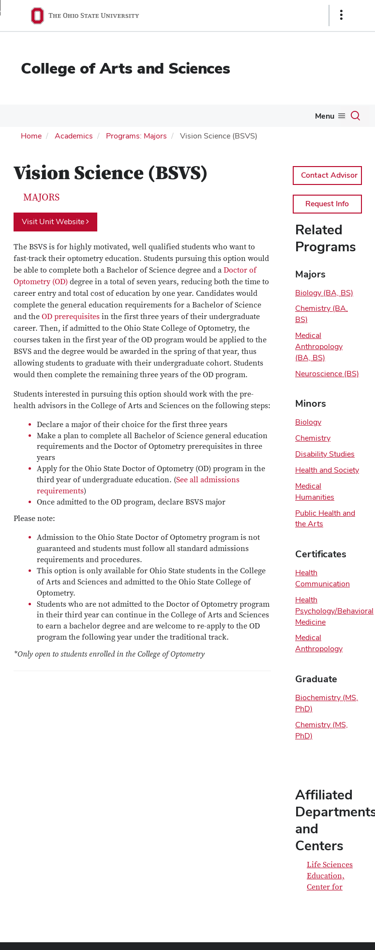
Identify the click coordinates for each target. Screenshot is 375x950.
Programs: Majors (136, 136)
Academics (74, 136)
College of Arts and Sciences (125, 68)
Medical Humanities (314, 491)
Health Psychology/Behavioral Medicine (334, 611)
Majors (41, 197)
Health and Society (327, 470)
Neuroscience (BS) (327, 373)
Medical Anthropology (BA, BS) (319, 346)
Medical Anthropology (319, 643)
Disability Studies (325, 454)
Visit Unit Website (55, 221)
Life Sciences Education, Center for (330, 876)
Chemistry (312, 438)
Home (31, 136)
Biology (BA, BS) (324, 293)
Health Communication (322, 578)
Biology (308, 422)
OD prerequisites (71, 317)
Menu (324, 116)
